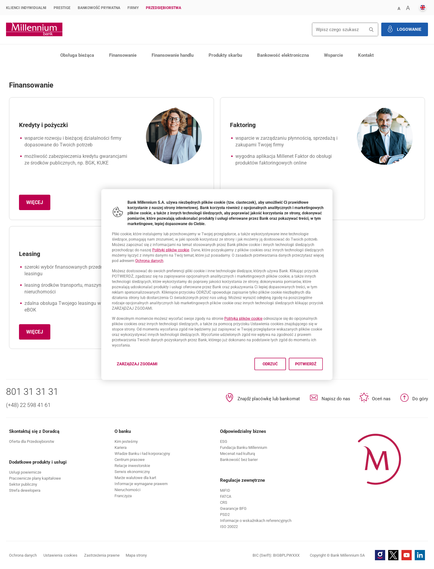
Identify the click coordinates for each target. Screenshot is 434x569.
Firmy (133, 8)
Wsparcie (333, 55)
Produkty (53, 71)
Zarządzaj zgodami (121, 385)
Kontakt (366, 55)
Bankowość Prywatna (99, 8)
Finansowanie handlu (172, 55)
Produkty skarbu (225, 55)
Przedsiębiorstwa (163, 8)
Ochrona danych (132, 255)
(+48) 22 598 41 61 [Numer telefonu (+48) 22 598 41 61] (28, 405)
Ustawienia (60, 555)
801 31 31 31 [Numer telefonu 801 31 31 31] (32, 391)
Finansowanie (123, 55)
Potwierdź (327, 383)
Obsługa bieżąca (77, 55)
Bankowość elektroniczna (283, 55)
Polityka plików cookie (249, 327)
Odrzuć (283, 383)
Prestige (62, 8)
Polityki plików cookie (159, 242)
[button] (398, 8)
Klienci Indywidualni (26, 8)
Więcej (38, 204)
